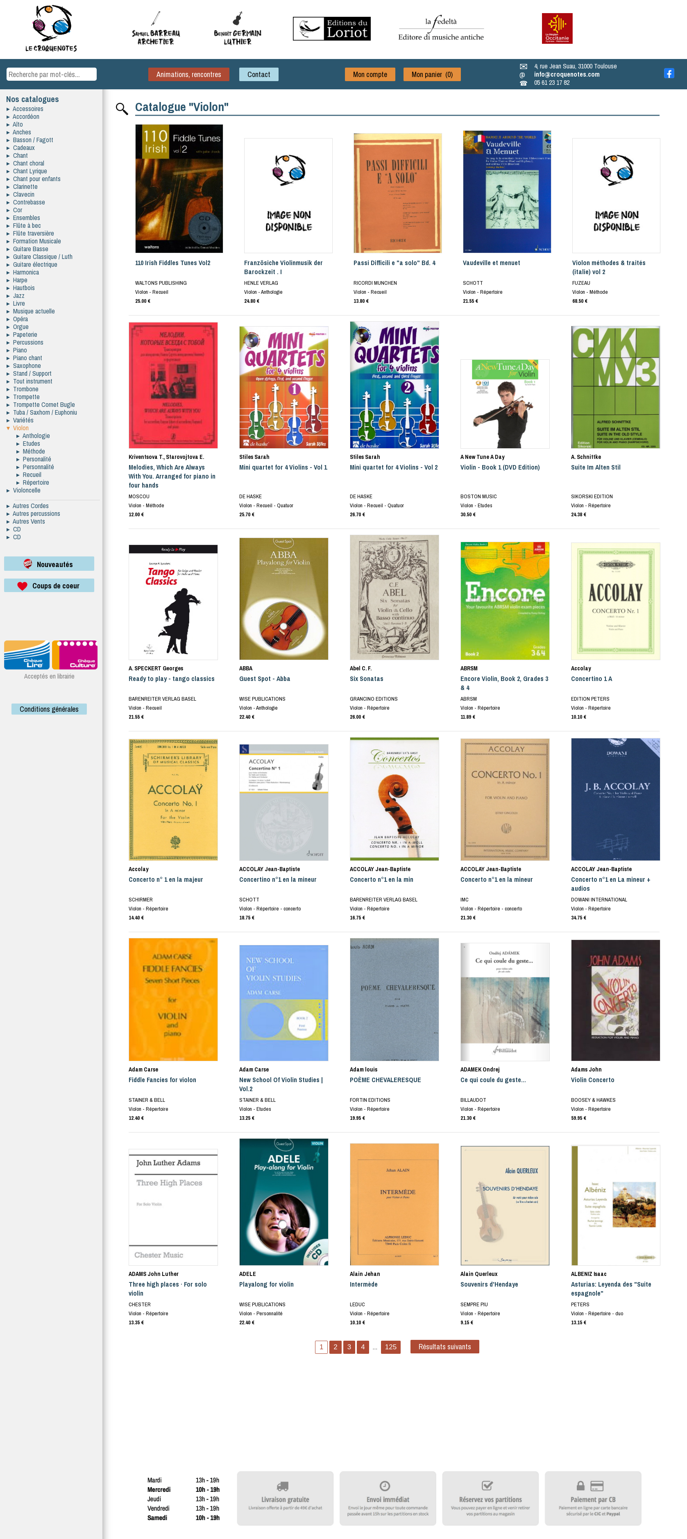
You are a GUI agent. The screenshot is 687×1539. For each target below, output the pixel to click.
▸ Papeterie (22, 334)
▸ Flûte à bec (24, 225)
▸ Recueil (28, 474)
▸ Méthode (30, 451)
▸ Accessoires (25, 108)
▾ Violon (18, 427)
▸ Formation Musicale (34, 240)
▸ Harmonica (23, 272)
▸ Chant (17, 155)
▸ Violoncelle (24, 490)
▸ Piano (17, 349)
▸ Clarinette (22, 186)
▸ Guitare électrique (32, 264)
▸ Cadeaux (21, 147)
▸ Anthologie (33, 435)
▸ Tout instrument (29, 381)
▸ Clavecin (20, 194)
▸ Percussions (25, 342)
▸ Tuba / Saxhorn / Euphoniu (42, 412)
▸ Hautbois (21, 287)
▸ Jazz (16, 295)
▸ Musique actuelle (31, 311)
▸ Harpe (17, 279)
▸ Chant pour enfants (34, 178)
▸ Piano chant (24, 357)
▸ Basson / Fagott (30, 139)
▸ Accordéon (23, 116)
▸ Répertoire (32, 482)
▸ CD (14, 528)
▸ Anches (19, 131)
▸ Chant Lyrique (27, 170)
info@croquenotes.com (567, 74)
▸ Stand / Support (29, 373)
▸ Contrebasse (26, 202)
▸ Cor (14, 209)
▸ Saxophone (24, 365)
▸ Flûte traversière (30, 233)
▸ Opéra (17, 318)
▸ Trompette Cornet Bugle (41, 404)
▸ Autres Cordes (28, 505)
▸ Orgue (18, 326)
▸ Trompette (23, 396)
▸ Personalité (33, 458)
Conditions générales (49, 709)
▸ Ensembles (23, 217)
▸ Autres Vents (26, 521)
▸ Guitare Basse (27, 248)
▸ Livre (16, 303)
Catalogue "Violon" (182, 106)
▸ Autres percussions (33, 513)
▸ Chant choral (25, 163)
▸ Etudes (28, 443)
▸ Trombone (23, 388)
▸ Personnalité (35, 466)
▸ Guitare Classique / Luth (40, 256)
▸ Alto (15, 124)
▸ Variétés (20, 419)
